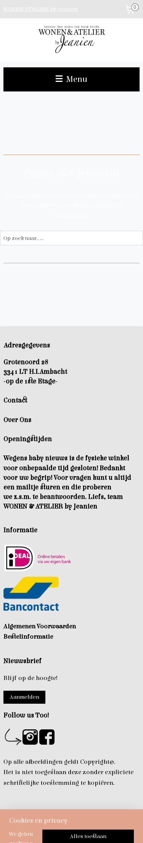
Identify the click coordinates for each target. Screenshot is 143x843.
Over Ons (17, 420)
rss (112, 816)
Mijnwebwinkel (92, 829)
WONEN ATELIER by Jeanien (40, 9)
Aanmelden (24, 697)
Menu (71, 79)
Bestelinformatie (28, 637)
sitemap (98, 816)
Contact (15, 400)
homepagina (71, 214)
